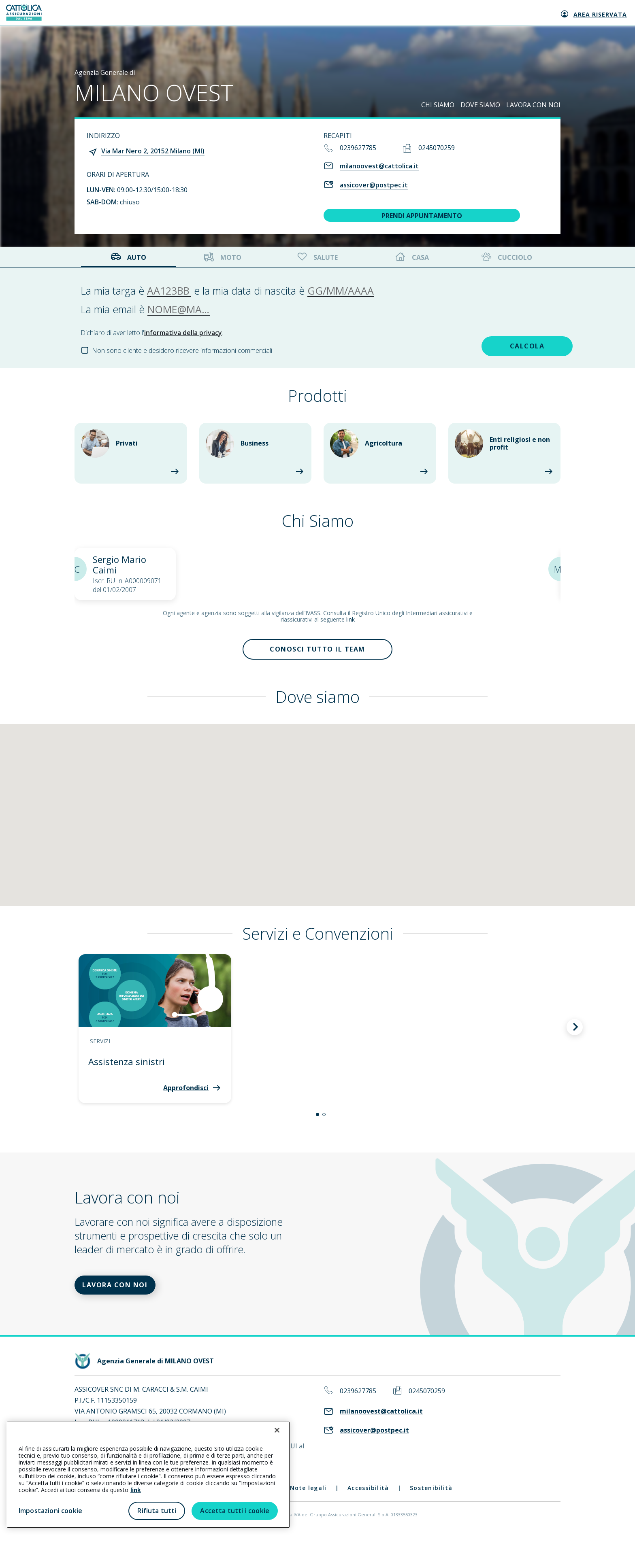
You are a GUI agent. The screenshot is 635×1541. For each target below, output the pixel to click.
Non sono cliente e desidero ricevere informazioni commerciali (182, 350)
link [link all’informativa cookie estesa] (135, 1490)
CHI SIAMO (437, 104)
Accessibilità (368, 1495)
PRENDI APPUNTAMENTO (421, 215)
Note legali (308, 1495)
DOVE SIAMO (480, 104)
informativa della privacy (183, 332)
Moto (222, 257)
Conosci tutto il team (317, 651)
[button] (317, 1118)
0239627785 (358, 147)
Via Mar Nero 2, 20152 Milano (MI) (153, 150)
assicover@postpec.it (374, 184)
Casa (412, 257)
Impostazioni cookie (50, 1510)
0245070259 (436, 147)
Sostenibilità (431, 1495)
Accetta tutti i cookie (234, 1510)
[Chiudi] (277, 1430)
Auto (128, 257)
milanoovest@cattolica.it (379, 165)
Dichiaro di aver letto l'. (152, 333)
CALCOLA (497, 344)
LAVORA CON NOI (533, 104)
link (350, 619)
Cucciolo (506, 257)
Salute (317, 257)
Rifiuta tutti (156, 1510)
